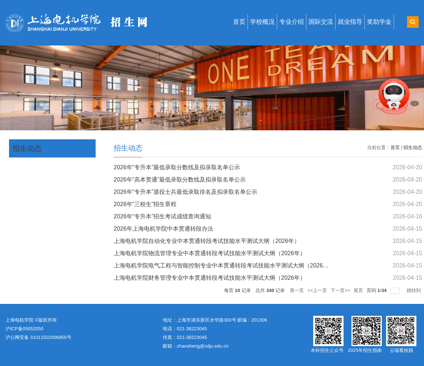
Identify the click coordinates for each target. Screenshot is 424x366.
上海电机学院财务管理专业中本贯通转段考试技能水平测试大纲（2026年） (210, 278)
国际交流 (321, 21)
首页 (239, 21)
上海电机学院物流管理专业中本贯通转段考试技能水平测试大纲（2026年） (210, 253)
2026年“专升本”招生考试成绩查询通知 (162, 216)
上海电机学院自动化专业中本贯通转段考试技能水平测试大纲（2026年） (207, 241)
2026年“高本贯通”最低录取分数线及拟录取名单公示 (180, 180)
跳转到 (414, 290)
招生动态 (27, 148)
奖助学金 (379, 21)
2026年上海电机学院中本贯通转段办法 (163, 229)
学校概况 (262, 21)
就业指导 (350, 21)
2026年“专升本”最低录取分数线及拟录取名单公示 (177, 167)
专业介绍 (291, 21)
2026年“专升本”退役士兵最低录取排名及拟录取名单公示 (185, 192)
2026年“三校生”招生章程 (145, 204)
